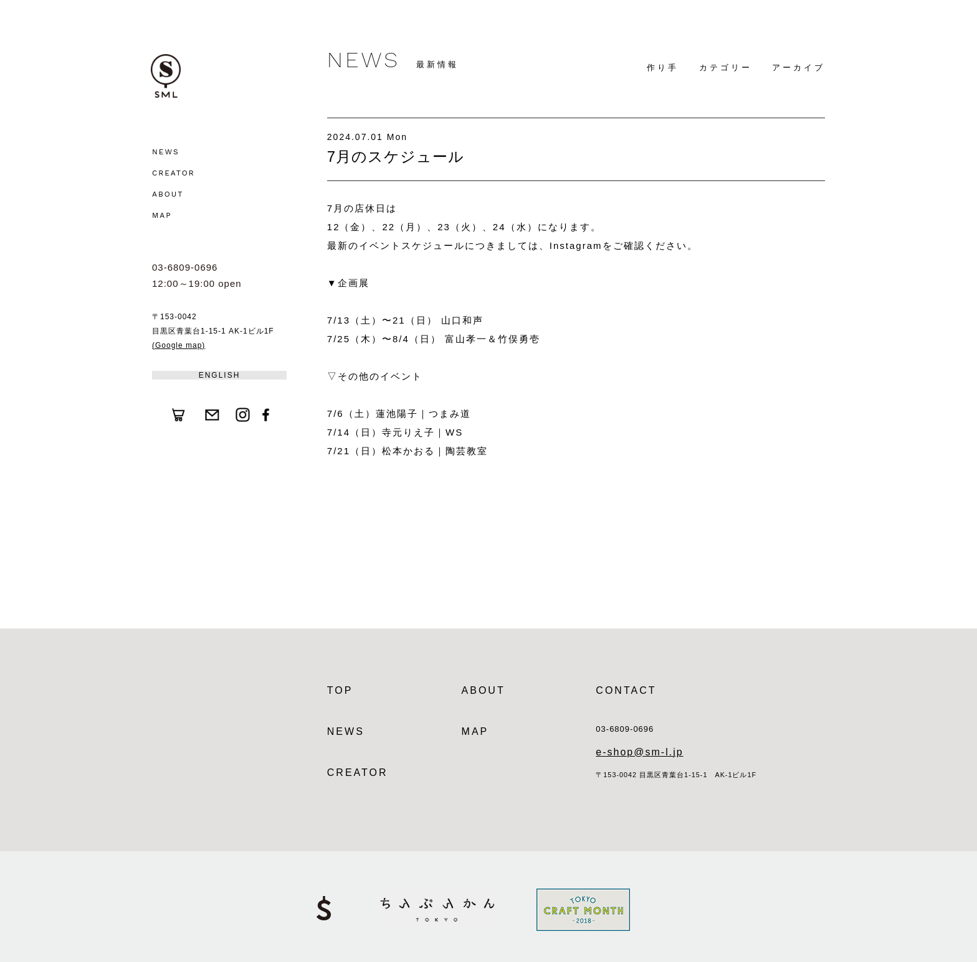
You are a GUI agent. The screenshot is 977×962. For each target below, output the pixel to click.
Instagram (576, 245)
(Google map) (178, 345)
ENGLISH (220, 375)
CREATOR (173, 173)
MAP (162, 215)
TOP (340, 690)
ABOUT (167, 194)
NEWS (165, 151)
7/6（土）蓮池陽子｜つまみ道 (399, 413)
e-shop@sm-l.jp (639, 752)
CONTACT (626, 690)
